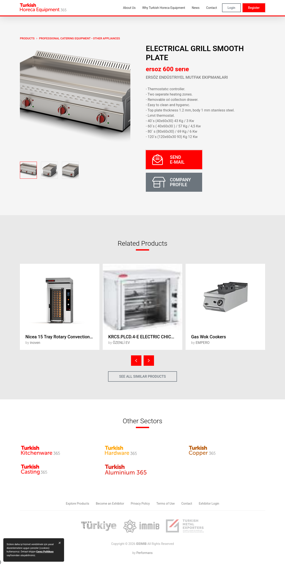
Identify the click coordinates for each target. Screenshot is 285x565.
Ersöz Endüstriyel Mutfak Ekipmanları (187, 77)
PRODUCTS (27, 38)
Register (254, 8)
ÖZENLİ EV (121, 343)
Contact (186, 503)
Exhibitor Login (209, 503)
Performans (144, 553)
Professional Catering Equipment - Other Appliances (79, 38)
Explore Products (77, 503)
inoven (35, 343)
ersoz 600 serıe (167, 69)
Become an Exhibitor (110, 503)
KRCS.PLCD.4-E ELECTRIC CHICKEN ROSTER (145, 336)
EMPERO (202, 343)
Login (231, 8)
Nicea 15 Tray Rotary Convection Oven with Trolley (62, 336)
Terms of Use (165, 503)
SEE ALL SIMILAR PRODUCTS (142, 376)
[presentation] (136, 360)
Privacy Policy (140, 503)
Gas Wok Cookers (208, 336)
